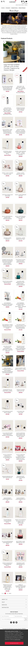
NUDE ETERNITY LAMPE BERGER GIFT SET (21, 499)
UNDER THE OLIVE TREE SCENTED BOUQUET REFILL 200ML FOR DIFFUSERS (7, 587)
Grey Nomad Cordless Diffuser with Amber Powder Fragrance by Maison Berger (12, 67)
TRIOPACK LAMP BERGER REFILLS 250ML (20, 564)
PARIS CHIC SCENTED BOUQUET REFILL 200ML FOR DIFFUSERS (20, 521)
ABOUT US (4, 599)
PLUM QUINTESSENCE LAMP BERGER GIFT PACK (7, 542)
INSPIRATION (5, 607)
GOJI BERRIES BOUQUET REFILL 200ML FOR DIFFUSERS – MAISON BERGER (20, 305)
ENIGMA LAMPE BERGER (7, 238)
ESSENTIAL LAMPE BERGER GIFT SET (20, 238)
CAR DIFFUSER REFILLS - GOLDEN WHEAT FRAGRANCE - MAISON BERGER (20, 131)
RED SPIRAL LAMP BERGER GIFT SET (20, 542)
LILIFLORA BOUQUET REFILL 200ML (7, 412)
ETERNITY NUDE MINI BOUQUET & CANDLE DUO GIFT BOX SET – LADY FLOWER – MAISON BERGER (7, 262)
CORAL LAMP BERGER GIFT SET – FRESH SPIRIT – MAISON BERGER (20, 153)
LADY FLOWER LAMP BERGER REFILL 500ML (20, 369)
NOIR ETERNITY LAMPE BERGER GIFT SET (7, 499)
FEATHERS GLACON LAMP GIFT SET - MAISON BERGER (20, 261)
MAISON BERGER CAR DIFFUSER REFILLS (7, 477)
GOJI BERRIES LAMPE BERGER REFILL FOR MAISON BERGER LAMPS (7, 326)
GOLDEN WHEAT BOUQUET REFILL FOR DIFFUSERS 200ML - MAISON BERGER (20, 326)
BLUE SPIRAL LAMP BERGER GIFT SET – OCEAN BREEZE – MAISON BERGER (7, 131)
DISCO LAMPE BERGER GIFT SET (20, 195)
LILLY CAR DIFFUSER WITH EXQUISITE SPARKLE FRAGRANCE (7, 434)
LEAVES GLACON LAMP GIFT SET (21, 390)
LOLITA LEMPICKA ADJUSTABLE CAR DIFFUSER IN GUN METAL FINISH (20, 435)
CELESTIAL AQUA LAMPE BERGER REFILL (7, 152)
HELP (3, 602)
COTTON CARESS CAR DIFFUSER (7, 195)
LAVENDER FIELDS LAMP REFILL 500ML (7, 390)
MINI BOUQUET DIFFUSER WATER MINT (20, 477)
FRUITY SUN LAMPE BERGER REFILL (7, 282)
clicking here (17, 639)
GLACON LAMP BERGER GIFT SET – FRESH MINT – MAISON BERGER (20, 283)
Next (10, 593)
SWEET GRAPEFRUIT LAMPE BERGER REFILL (7, 564)
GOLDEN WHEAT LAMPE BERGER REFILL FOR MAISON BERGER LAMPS (20, 348)
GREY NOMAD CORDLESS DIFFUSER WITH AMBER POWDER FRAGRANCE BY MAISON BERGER (7, 370)
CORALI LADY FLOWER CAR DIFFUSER (7, 173)
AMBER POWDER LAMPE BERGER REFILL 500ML (20, 109)
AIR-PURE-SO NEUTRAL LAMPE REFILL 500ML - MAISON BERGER (7, 109)
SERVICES (4, 604)
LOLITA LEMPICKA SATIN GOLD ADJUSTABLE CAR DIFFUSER (7, 456)
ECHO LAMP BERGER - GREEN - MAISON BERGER (20, 217)
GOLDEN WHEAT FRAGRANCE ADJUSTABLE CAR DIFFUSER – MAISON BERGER (7, 349)
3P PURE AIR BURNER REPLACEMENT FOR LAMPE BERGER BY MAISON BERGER (7, 88)
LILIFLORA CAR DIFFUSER (20, 412)
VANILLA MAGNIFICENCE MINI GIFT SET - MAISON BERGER (20, 586)
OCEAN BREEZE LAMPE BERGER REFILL (7, 521)
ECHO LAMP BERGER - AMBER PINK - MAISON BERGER (7, 217)
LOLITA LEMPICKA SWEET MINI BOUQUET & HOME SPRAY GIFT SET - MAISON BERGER (20, 457)
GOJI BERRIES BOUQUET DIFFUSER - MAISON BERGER (7, 304)
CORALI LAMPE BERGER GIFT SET (20, 173)
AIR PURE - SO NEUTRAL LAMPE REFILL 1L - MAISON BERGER (20, 88)
